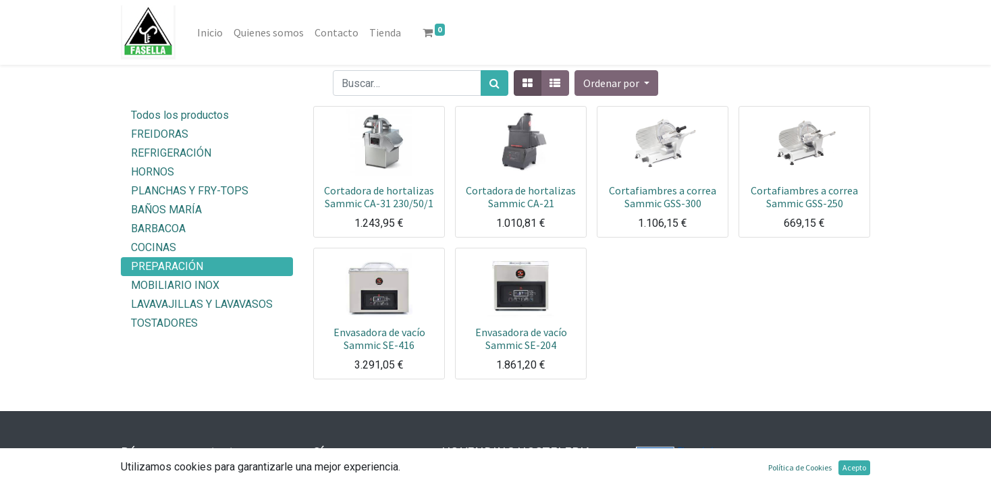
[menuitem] (210, 32)
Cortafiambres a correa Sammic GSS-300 (662, 197)
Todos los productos (180, 115)
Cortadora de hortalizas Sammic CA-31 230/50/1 (379, 197)
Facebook (359, 475)
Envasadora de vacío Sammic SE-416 (379, 338)
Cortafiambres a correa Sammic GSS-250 (804, 197)
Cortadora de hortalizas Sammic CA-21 (521, 197)
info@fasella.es (180, 475)
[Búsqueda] (494, 83)
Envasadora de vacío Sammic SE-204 (521, 338)
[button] (616, 83)
